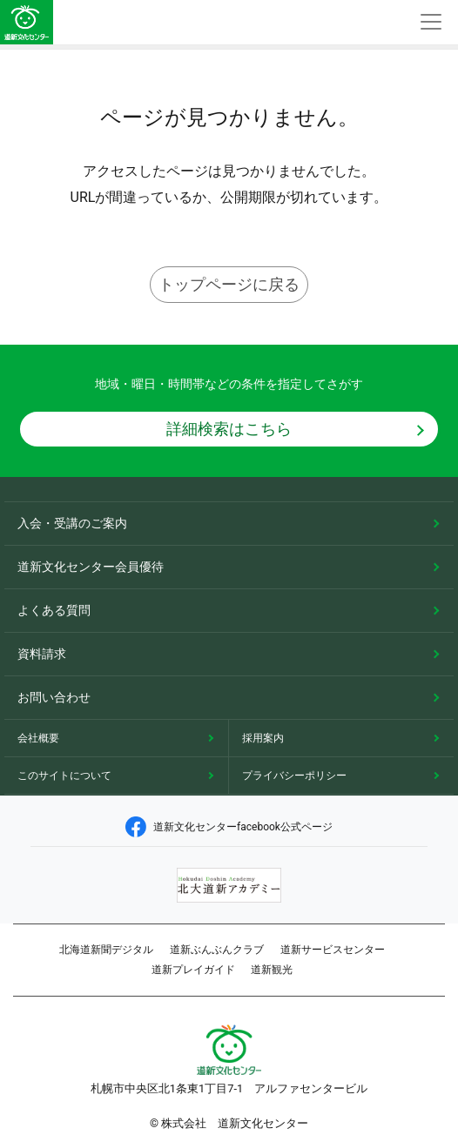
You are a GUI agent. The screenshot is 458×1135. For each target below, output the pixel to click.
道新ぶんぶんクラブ (217, 950)
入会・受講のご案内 (72, 523)
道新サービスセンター (332, 950)
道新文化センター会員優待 (90, 567)
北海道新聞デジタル (106, 950)
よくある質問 (54, 610)
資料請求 (41, 654)
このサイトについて (64, 775)
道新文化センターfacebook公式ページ (229, 827)
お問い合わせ (54, 697)
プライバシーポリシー (294, 775)
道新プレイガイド (193, 970)
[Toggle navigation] (431, 22)
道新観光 (272, 970)
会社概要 (38, 738)
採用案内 (263, 738)
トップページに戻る (229, 284)
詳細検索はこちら (229, 429)
